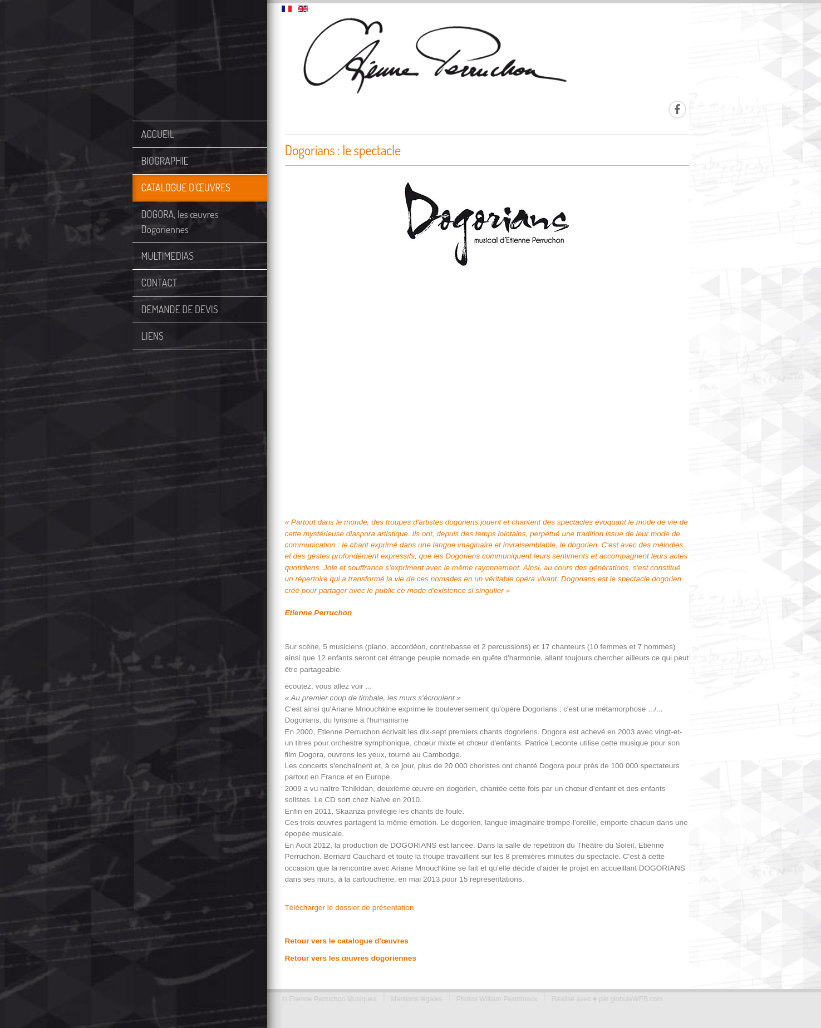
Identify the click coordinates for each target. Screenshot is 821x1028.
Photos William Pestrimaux (494, 999)
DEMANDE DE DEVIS (179, 309)
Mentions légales (413, 999)
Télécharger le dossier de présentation (349, 907)
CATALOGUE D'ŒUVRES (185, 187)
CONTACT (159, 282)
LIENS (152, 336)
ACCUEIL (158, 134)
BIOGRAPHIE (165, 161)
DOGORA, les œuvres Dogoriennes (180, 221)
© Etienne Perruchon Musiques (326, 999)
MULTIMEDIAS (167, 256)
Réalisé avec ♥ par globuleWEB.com (604, 999)
